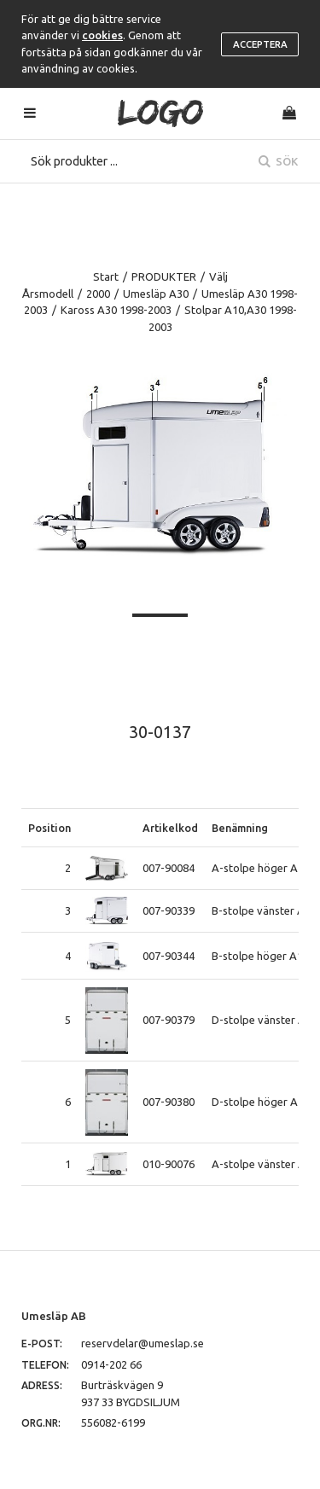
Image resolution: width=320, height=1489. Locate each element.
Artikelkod (170, 828)
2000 (98, 294)
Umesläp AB (53, 1316)
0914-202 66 (111, 1364)
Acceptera (260, 44)
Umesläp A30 (156, 294)
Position (49, 828)
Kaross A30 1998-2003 (116, 310)
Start (106, 276)
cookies (102, 35)
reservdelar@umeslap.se (142, 1343)
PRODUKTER (163, 276)
